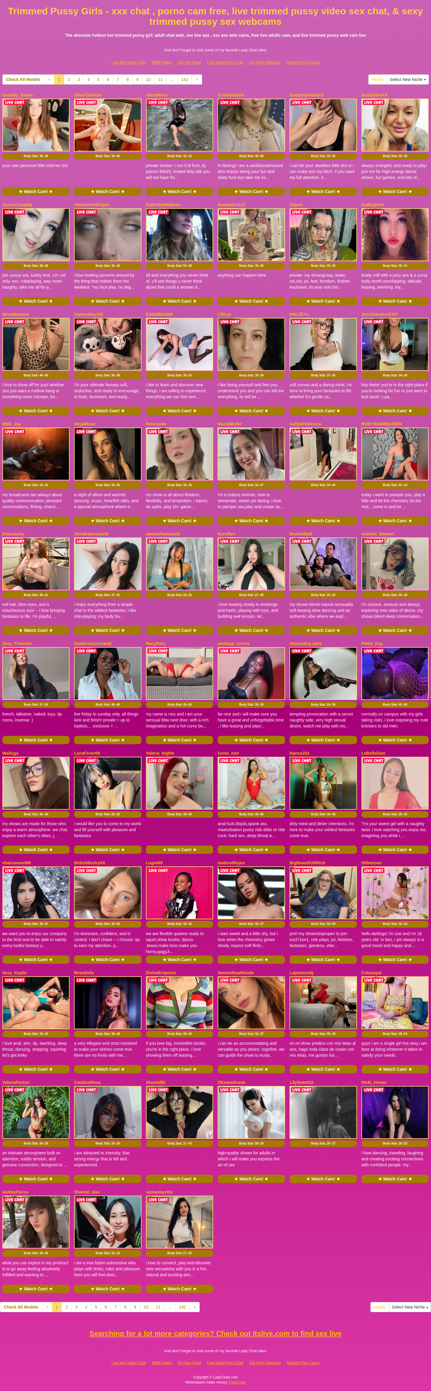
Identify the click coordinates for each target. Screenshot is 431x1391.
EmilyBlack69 (159, 314)
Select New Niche (408, 79)
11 (160, 79)
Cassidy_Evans (17, 95)
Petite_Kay (372, 643)
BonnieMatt (301, 533)
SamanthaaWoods (236, 972)
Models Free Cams (303, 62)
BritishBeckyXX (89, 862)
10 (148, 79)
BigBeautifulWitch (307, 862)
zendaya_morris (234, 643)
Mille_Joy (11, 424)
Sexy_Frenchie (17, 643)
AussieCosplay (17, 204)
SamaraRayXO (88, 314)
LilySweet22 (301, 1082)
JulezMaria (156, 95)
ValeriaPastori (16, 1082)
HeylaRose (85, 424)
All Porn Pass (189, 62)
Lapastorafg (301, 972)
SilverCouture (87, 95)
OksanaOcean (231, 1082)
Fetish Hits (237, 1382)
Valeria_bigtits (160, 753)
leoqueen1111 (231, 204)
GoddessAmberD (307, 95)
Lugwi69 (154, 862)
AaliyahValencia (305, 424)
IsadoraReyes (231, 862)
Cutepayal (371, 972)
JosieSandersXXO (379, 314)
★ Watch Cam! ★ (36, 191)
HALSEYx (299, 314)
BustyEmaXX (374, 95)
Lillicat (224, 314)
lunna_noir (228, 753)
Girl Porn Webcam (265, 62)
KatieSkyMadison (163, 204)
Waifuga (10, 753)
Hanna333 (299, 753)
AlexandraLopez (306, 643)
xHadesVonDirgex (92, 204)
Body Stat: (36, 156)
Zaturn (296, 204)
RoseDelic (84, 972)
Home (377, 79)
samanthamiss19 (163, 533)
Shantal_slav (87, 1192)
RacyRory (155, 643)
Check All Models (23, 79)
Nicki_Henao (374, 1082)
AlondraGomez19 (91, 533)
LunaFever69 (87, 753)
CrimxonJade (231, 95)
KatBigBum (372, 204)
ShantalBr (156, 1082)
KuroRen (226, 533)
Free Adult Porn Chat (225, 62)
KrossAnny (13, 533)
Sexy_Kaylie (14, 972)
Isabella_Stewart (377, 533)
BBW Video (162, 62)
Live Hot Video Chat (129, 62)
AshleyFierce (15, 1192)
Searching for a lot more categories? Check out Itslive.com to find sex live (215, 1333)
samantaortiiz (159, 1192)
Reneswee (156, 424)
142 (184, 79)
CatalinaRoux (87, 1082)
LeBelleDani (373, 753)
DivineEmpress (161, 972)
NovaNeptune (15, 314)
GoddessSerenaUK (93, 643)
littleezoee (371, 862)
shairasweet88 (16, 862)
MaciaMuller (229, 424)
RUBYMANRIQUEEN (381, 424)
